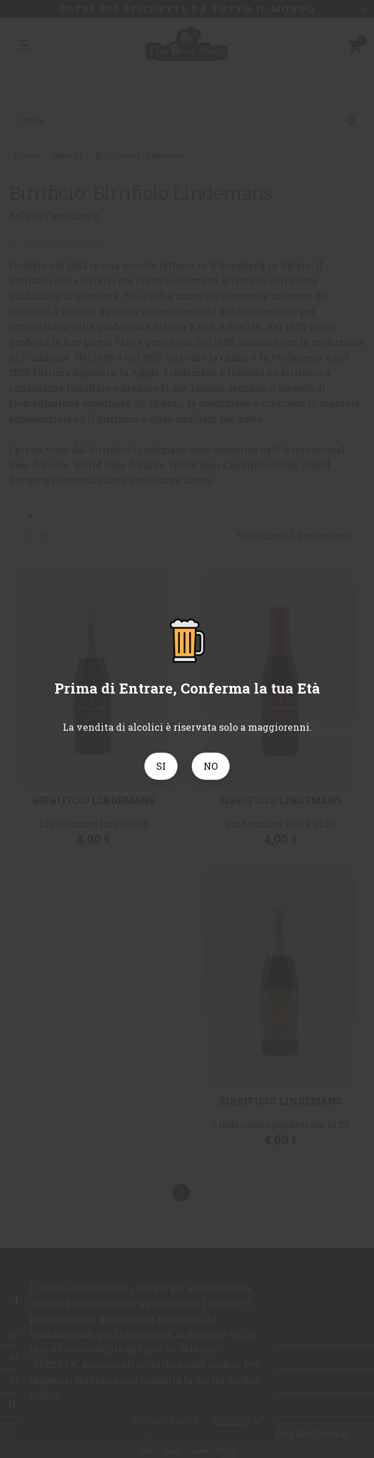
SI (161, 766)
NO (211, 766)
